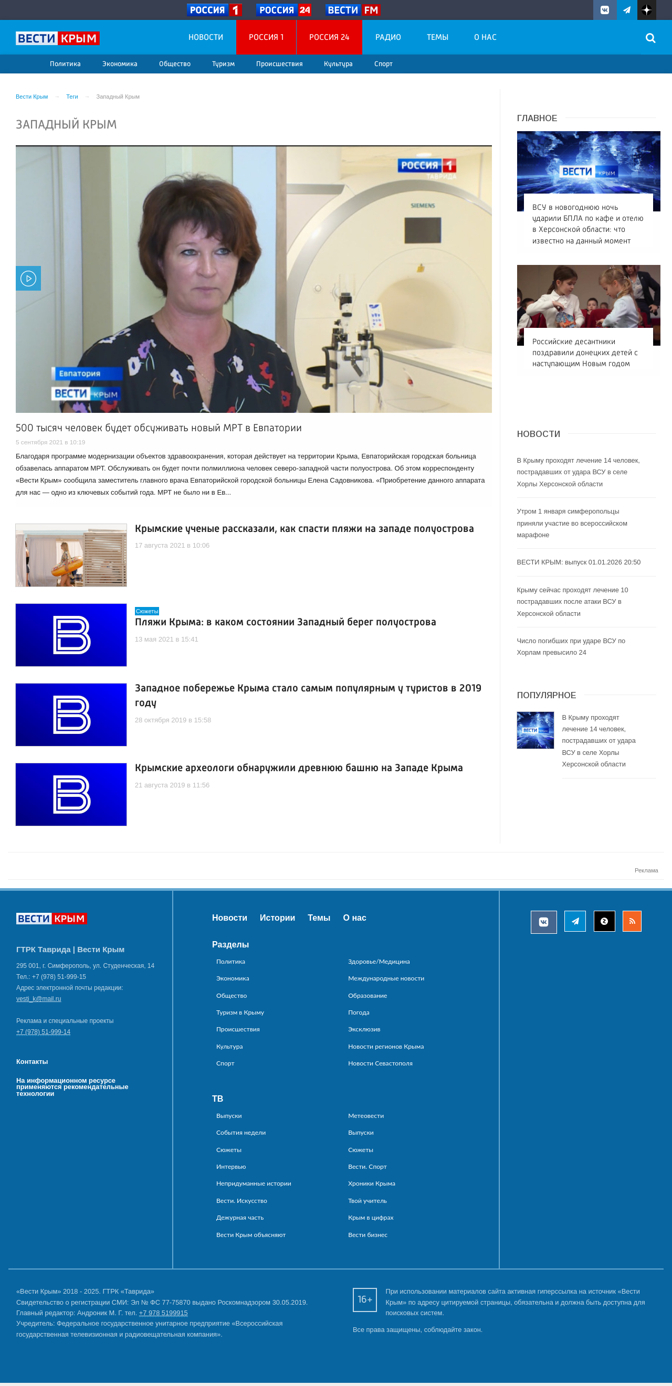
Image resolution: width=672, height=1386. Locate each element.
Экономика (120, 64)
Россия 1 (266, 38)
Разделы (230, 947)
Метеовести (366, 1118)
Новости (205, 38)
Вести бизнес (367, 1237)
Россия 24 (329, 38)
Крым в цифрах (370, 1220)
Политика (65, 64)
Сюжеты (229, 1152)
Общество (175, 64)
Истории (277, 920)
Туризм (223, 64)
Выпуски (229, 1118)
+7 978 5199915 (163, 1315)
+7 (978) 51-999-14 (43, 1035)
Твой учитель (367, 1203)
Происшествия (279, 64)
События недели (241, 1135)
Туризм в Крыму (240, 1015)
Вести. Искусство (241, 1203)
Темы (437, 38)
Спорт (383, 64)
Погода (359, 1015)
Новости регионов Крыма (386, 1049)
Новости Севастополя (380, 1066)
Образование (367, 998)
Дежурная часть (240, 1220)
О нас (485, 38)
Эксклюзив (364, 1032)
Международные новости (386, 981)
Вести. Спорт (367, 1169)
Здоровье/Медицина (379, 964)
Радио (388, 38)
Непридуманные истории (253, 1186)
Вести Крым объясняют (251, 1237)
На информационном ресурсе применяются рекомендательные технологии (72, 1090)
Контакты (32, 1065)
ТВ (217, 1101)
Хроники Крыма (371, 1186)
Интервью (231, 1169)
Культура (338, 64)
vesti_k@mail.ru (38, 1002)
